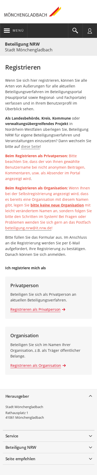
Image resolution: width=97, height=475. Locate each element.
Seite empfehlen (20, 458)
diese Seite (30, 146)
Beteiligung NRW (22, 44)
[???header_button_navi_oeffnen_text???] (13, 30)
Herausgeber (17, 396)
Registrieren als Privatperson (35, 309)
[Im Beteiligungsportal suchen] (75, 30)
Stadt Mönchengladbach (24, 406)
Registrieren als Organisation (35, 365)
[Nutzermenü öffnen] (90, 30)
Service (11, 435)
